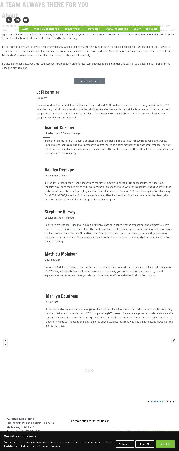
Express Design (100, 421)
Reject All (144, 444)
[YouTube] (26, 20)
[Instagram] (17, 20)
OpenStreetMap (157, 401)
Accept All (165, 444)
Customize (124, 444)
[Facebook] (9, 20)
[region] (89, 441)
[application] (82, 29)
